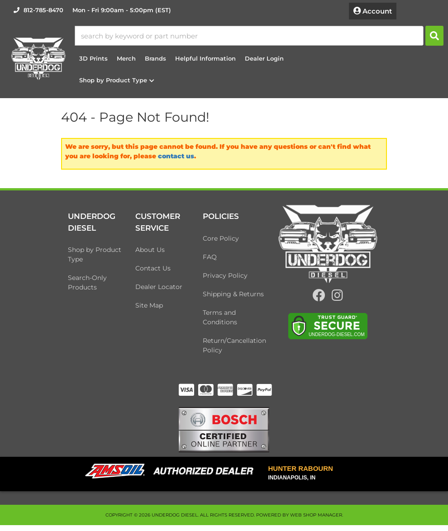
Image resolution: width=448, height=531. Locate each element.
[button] (268, 37)
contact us (176, 160)
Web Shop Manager (316, 521)
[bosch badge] (224, 435)
